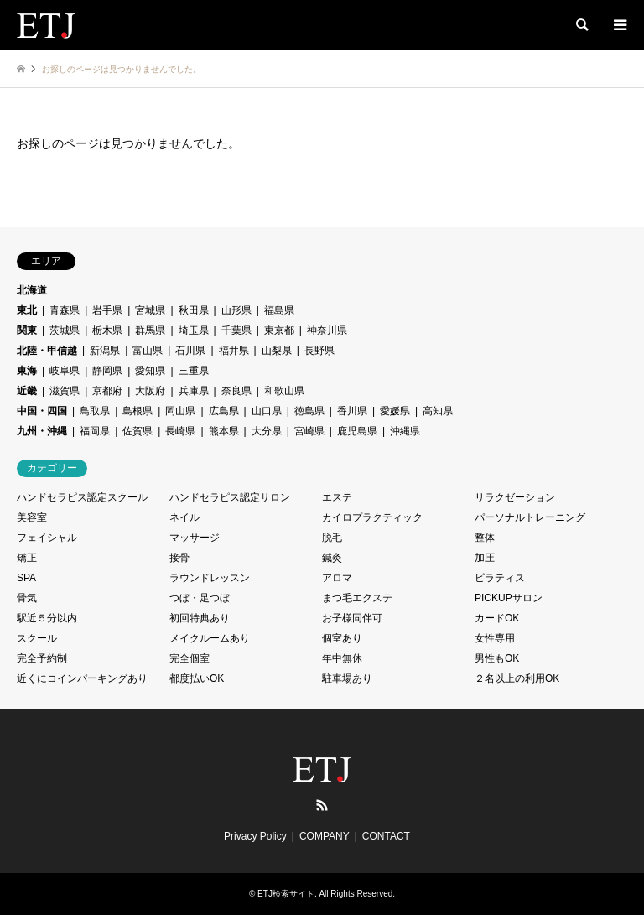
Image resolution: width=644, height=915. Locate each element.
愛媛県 (395, 411)
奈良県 (236, 391)
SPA (26, 578)
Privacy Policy (255, 836)
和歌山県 (284, 391)
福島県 (279, 310)
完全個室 (189, 658)
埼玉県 (194, 330)
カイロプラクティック (372, 517)
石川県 (190, 350)
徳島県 (309, 411)
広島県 (224, 411)
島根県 (137, 411)
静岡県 (107, 371)
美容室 (32, 517)
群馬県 (150, 330)
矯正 (27, 558)
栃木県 (107, 330)
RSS (322, 805)
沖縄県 (405, 431)
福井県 (234, 350)
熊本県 (224, 431)
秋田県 (194, 310)
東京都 (279, 330)
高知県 (438, 411)
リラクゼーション (515, 497)
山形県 (236, 310)
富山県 (147, 350)
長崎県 (180, 431)
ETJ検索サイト (285, 893)
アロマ (337, 578)
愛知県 (150, 371)
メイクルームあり (209, 638)
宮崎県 (309, 431)
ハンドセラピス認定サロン (229, 497)
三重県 (194, 371)
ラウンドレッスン (209, 578)
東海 (27, 371)
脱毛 (332, 537)
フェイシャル (47, 537)
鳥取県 (95, 411)
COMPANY (324, 836)
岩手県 (107, 310)
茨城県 (64, 330)
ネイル (184, 517)
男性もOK (497, 658)
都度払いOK (196, 678)
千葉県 (236, 330)
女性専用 (495, 638)
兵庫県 (194, 391)
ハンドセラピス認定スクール (82, 497)
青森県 (64, 310)
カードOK (497, 618)
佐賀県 (137, 431)
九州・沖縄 (42, 431)
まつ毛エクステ (357, 598)
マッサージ (194, 537)
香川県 (352, 411)
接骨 (179, 558)
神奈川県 (327, 330)
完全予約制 (42, 658)
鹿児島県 (357, 431)
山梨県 (277, 350)
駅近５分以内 (47, 618)
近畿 (27, 391)
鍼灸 (332, 558)
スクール (37, 638)
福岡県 (95, 431)
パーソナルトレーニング (530, 517)
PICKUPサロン (509, 598)
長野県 (319, 350)
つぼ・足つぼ (199, 598)
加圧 (485, 558)
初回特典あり (199, 618)
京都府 (107, 391)
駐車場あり (347, 678)
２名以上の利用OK (517, 678)
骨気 (27, 598)
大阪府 (150, 391)
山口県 (267, 411)
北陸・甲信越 (47, 350)
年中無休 (342, 658)
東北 (27, 310)
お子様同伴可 (352, 618)
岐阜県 (64, 371)
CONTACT (386, 836)
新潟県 (105, 350)
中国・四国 (42, 411)
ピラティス (500, 578)
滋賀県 (64, 391)
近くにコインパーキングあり (82, 678)
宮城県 (150, 310)
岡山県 (180, 411)
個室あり (342, 638)
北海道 (32, 290)
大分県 (267, 431)
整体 (485, 537)
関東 (27, 330)
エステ (337, 497)
